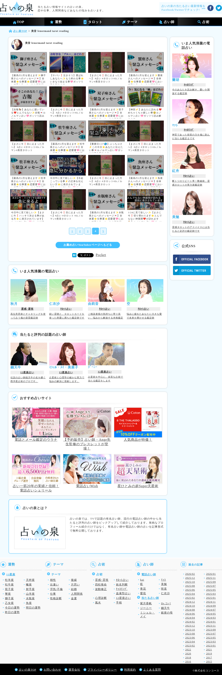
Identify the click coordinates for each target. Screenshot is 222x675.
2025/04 (190, 593)
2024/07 (211, 609)
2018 (188, 657)
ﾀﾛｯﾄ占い (66, 308)
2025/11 (211, 577)
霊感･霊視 (27, 308)
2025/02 (190, 597)
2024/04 (190, 617)
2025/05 (211, 589)
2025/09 (211, 581)
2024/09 (211, 605)
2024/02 (190, 621)
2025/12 (190, 577)
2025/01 (211, 597)
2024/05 (211, 613)
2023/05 (211, 637)
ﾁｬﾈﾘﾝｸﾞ (189, 84)
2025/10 (190, 581)
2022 (188, 649)
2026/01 (211, 573)
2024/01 (211, 621)
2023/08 (190, 633)
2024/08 (190, 609)
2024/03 (211, 617)
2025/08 (190, 585)
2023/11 (211, 625)
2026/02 (190, 573)
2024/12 (190, 601)
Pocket (101, 255)
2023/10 (190, 629)
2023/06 (190, 637)
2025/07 (211, 585)
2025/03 (211, 593)
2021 (209, 649)
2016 (188, 661)
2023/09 (211, 629)
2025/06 (190, 589)
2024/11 (211, 601)
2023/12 (190, 625)
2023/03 (211, 641)
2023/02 (190, 645)
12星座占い (27, 372)
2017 (209, 657)
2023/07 (211, 633)
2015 (209, 661)
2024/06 (190, 613)
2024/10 (190, 605)
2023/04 (190, 641)
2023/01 (211, 645)
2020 (188, 653)
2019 (209, 653)
